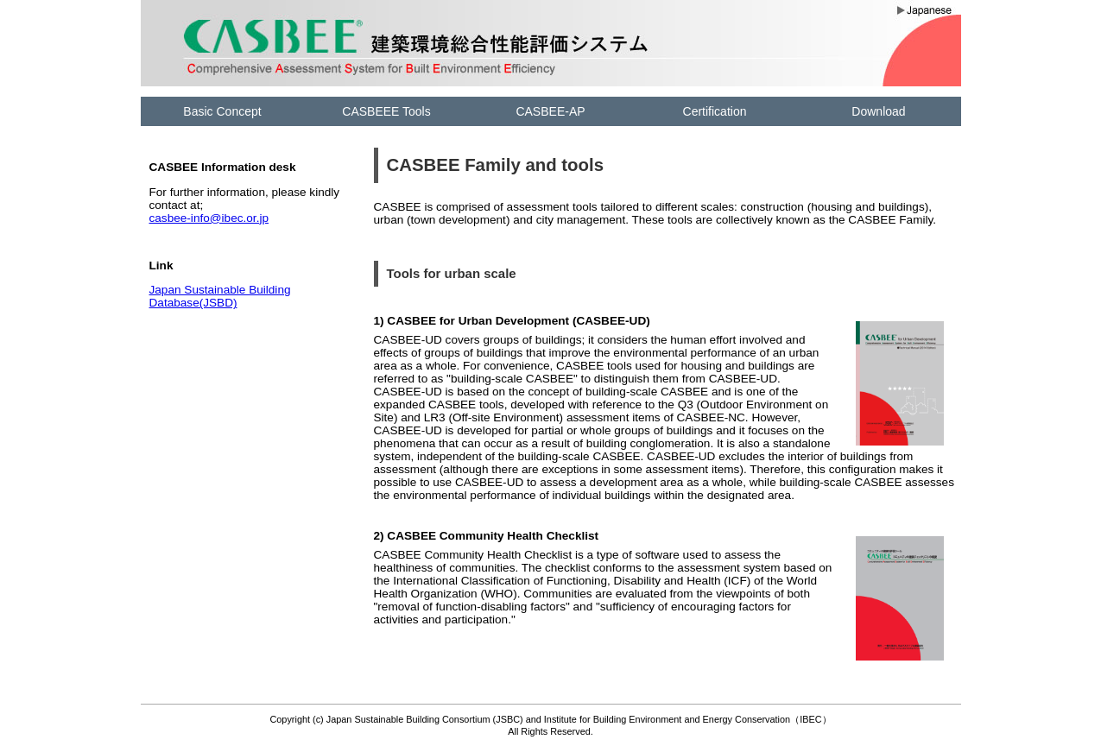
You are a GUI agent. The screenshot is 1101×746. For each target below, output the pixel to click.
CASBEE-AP (550, 111)
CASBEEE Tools (386, 111)
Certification (715, 111)
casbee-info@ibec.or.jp (209, 218)
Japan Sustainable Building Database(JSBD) (220, 296)
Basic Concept (222, 111)
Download (878, 111)
